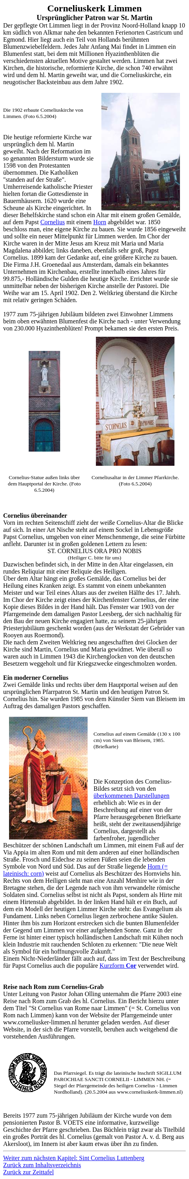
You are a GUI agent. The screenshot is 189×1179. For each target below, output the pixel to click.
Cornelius (52, 222)
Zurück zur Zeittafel (28, 1172)
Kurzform (117, 965)
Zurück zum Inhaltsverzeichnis (42, 1165)
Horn (99, 222)
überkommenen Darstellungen (131, 795)
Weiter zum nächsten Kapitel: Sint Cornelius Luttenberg (73, 1158)
